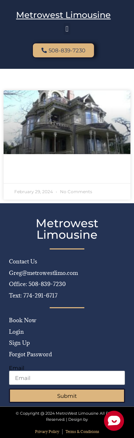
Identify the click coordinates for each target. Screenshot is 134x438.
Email (16, 368)
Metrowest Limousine (63, 15)
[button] (67, 29)
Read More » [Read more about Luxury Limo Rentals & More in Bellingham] (29, 172)
